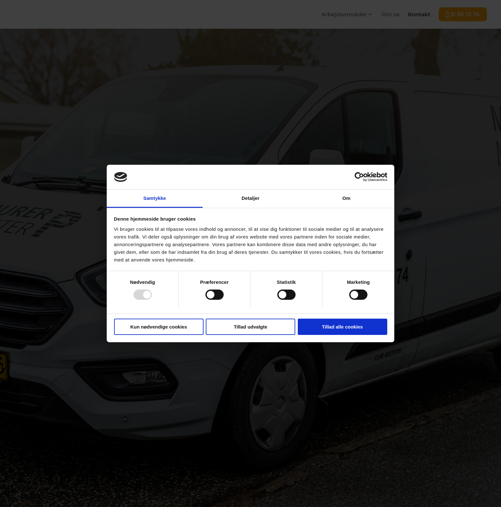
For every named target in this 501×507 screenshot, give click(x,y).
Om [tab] (346, 198)
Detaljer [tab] (250, 198)
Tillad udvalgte (250, 326)
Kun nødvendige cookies (158, 326)
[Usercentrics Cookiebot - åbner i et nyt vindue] (359, 177)
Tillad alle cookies (342, 326)
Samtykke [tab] (154, 198)
